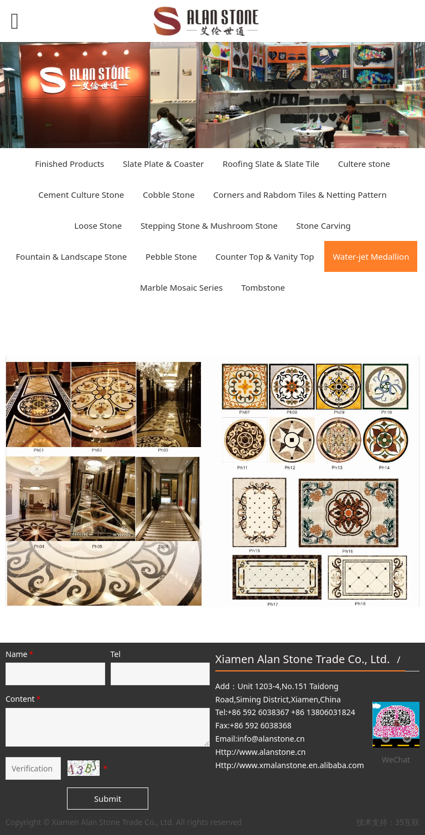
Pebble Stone (171, 256)
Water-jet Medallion (371, 256)
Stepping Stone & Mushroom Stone (209, 225)
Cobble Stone (169, 194)
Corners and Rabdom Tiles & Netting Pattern (299, 194)
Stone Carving (323, 225)
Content (24, 699)
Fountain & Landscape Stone (71, 256)
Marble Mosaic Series (181, 287)
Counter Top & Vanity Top (264, 256)
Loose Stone (98, 225)
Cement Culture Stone (81, 194)
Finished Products (69, 163)
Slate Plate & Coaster (163, 163)
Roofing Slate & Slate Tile (270, 163)
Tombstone (263, 287)
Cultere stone (364, 163)
